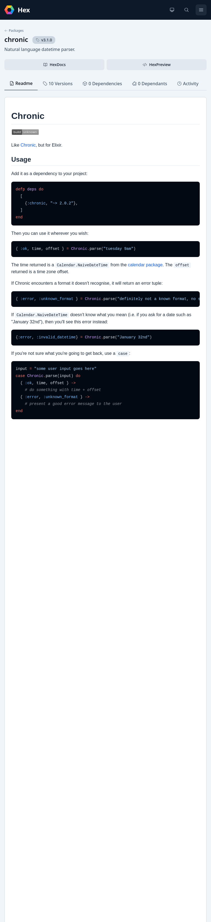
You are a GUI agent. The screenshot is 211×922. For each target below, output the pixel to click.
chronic (16, 39)
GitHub (16, 755)
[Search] (186, 9)
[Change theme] (171, 9)
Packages (14, 30)
